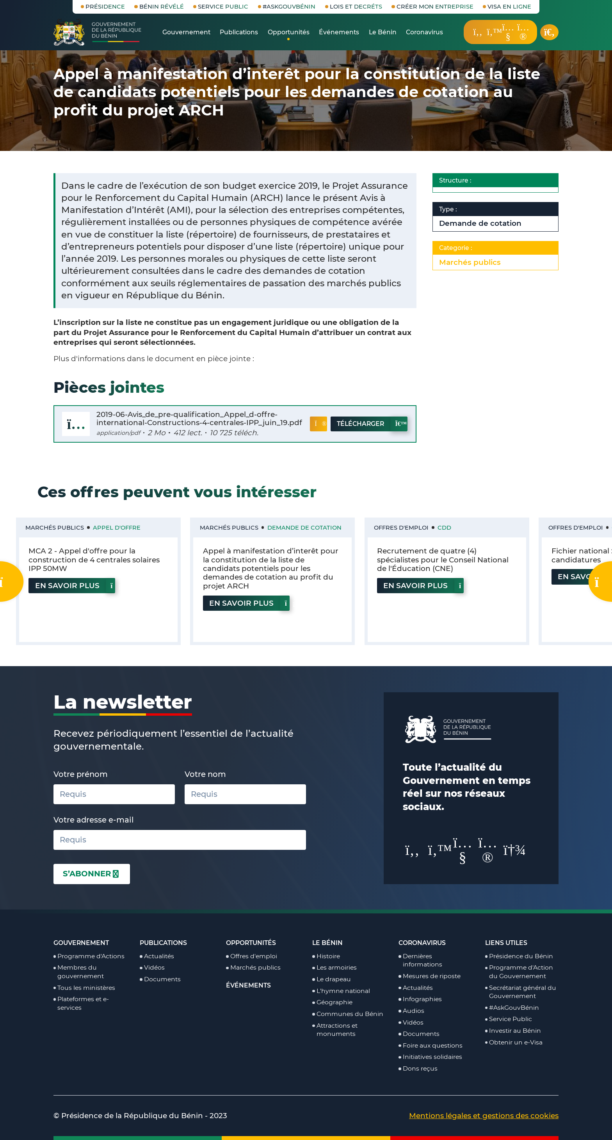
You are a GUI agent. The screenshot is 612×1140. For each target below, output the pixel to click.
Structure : (484, 180)
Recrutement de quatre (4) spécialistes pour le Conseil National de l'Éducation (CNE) (443, 559)
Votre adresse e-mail (93, 819)
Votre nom (205, 774)
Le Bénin (327, 943)
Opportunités (251, 943)
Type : (477, 209)
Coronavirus (422, 943)
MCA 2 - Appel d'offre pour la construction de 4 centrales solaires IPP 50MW (94, 559)
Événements (248, 985)
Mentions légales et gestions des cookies (484, 1115)
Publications (163, 943)
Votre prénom (80, 774)
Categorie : (484, 248)
